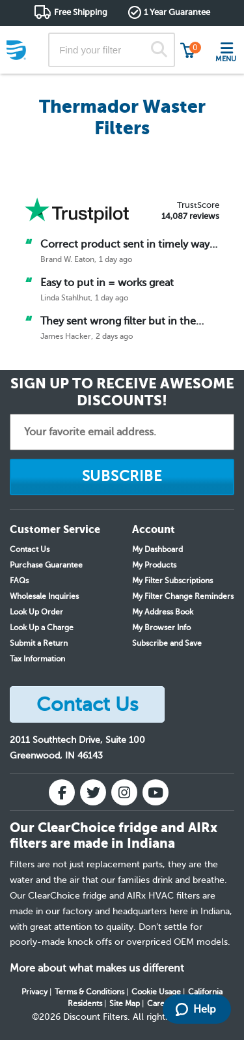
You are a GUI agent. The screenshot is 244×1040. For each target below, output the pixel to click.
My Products (154, 565)
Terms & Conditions (89, 991)
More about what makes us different (97, 968)
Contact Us (29, 549)
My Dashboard (157, 549)
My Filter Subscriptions (172, 580)
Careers (161, 1003)
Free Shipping (80, 12)
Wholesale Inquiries (44, 596)
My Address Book (162, 611)
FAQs (19, 580)
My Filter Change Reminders (183, 596)
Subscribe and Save (167, 643)
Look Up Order (36, 611)
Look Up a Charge (42, 627)
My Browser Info (161, 627)
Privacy (34, 991)
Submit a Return (39, 643)
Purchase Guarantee (46, 565)
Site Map (124, 1003)
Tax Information (37, 658)
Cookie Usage (156, 991)
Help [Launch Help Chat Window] (196, 1009)
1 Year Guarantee (177, 12)
